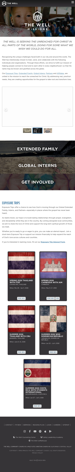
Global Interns (39, 73)
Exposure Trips (12, 73)
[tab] (27, 130)
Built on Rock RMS (37, 460)
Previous (6, 110)
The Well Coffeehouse (37, 441)
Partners (49, 73)
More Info (21, 298)
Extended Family (26, 73)
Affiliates (60, 73)
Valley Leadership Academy (51, 437)
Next (69, 110)
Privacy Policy (37, 453)
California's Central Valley (60, 446)
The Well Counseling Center (24, 437)
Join (57, 298)
